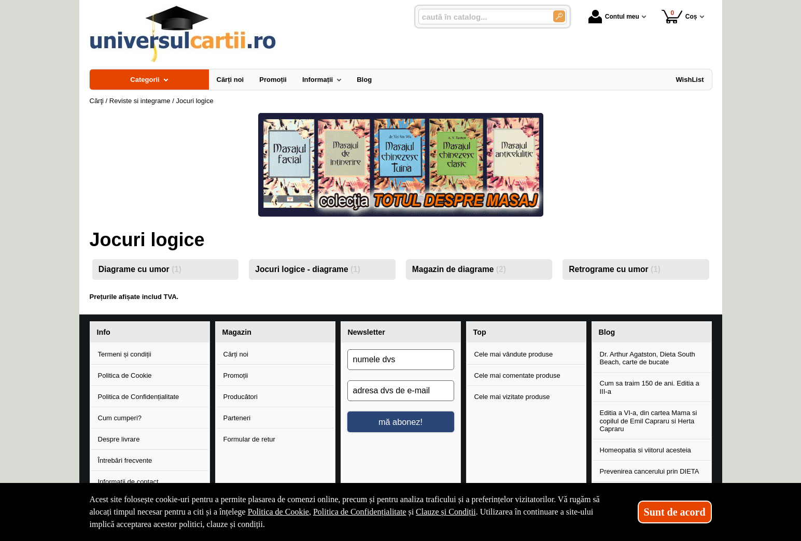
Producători (240, 397)
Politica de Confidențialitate (138, 397)
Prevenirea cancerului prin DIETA (649, 471)
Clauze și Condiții (446, 511)
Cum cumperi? (120, 418)
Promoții (235, 375)
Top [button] (479, 332)
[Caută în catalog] (559, 16)
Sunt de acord (675, 512)
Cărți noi (235, 354)
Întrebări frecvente (125, 460)
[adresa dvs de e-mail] (400, 390)
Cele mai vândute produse (513, 354)
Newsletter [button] (366, 332)
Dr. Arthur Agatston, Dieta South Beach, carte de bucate (647, 358)
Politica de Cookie (125, 375)
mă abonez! (400, 421)
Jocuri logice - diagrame (307, 269)
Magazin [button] (236, 332)
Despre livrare (119, 439)
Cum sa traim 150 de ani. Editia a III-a (649, 387)
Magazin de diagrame (459, 269)
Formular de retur (249, 439)
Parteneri (237, 418)
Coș (679, 16)
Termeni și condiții (124, 354)
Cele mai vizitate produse (512, 397)
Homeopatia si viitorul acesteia (645, 450)
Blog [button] (607, 332)
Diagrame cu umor (140, 269)
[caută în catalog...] (481, 16)
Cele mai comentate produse (517, 375)
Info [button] (103, 332)
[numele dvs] (400, 359)
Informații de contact (128, 482)
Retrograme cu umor (615, 269)
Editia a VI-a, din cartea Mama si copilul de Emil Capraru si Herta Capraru (648, 421)
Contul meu (613, 16)
